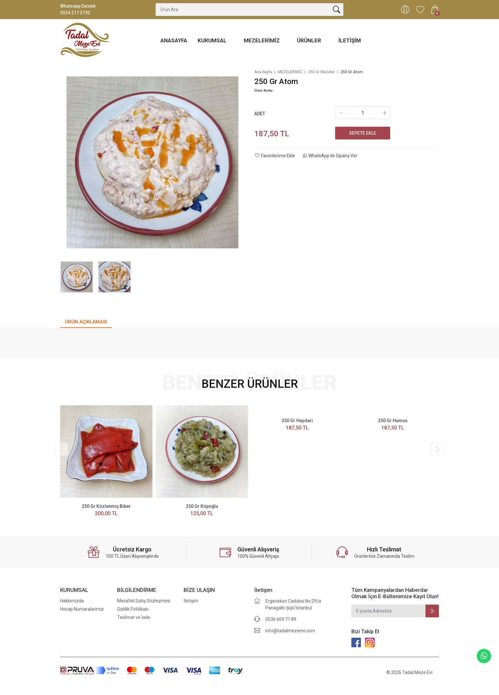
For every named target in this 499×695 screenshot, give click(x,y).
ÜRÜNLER (309, 40)
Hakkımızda (72, 600)
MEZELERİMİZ (262, 40)
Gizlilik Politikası (132, 609)
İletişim (349, 40)
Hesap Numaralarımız (82, 609)
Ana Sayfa (263, 72)
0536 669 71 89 (280, 619)
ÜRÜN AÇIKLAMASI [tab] (86, 322)
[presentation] (61, 449)
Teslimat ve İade (133, 617)
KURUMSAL (213, 40)
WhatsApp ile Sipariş (330, 155)
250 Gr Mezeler (321, 72)
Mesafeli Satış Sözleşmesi (143, 600)
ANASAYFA (173, 40)
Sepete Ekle (362, 133)
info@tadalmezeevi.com (290, 630)
